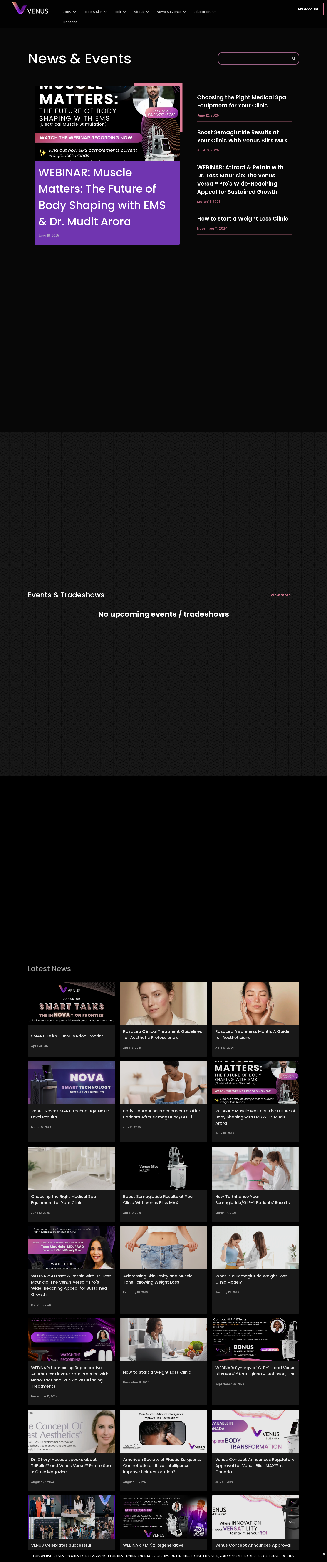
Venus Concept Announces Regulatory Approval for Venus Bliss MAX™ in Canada (254, 1466)
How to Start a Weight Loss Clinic (242, 218)
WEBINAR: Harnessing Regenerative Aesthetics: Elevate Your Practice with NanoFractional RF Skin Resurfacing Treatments (69, 1377)
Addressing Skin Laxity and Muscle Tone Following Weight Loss (158, 1279)
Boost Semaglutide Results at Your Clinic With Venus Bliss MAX (242, 136)
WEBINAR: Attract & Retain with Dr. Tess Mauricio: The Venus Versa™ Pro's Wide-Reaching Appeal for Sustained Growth (240, 180)
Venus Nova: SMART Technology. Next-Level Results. (70, 1114)
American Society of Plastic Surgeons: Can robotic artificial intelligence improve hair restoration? (162, 1466)
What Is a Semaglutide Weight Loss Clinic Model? (251, 1279)
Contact (70, 22)
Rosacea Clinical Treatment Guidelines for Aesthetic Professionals (162, 1034)
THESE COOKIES (281, 1556)
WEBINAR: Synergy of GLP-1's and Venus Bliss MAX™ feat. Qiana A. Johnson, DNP (255, 1371)
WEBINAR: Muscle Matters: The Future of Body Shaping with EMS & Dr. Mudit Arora (102, 197)
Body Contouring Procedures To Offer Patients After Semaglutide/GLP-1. (161, 1114)
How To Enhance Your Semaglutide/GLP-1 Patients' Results (252, 1199)
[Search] (258, 58)
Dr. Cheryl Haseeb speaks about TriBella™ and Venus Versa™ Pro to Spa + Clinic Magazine (71, 1466)
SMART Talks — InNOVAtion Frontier (67, 1036)
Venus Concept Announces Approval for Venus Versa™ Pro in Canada (253, 1548)
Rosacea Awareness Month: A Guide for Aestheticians (252, 1034)
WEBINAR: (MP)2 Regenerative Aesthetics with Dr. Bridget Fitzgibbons (162, 1548)
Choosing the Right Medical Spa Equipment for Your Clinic (241, 101)
